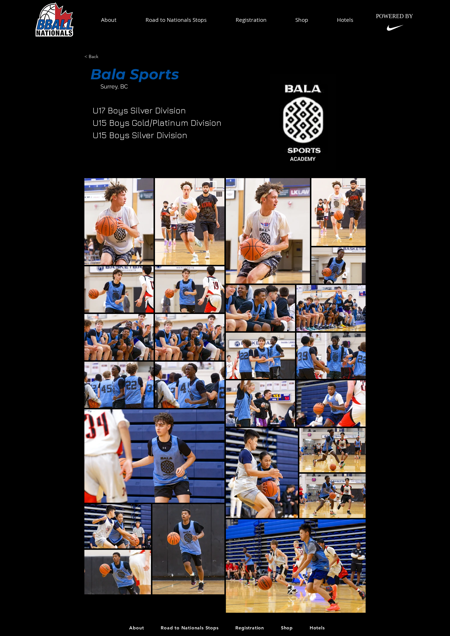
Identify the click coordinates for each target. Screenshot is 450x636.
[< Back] (103, 57)
